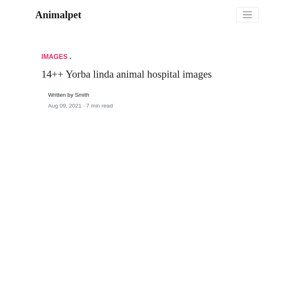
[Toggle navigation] (247, 15)
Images (54, 56)
